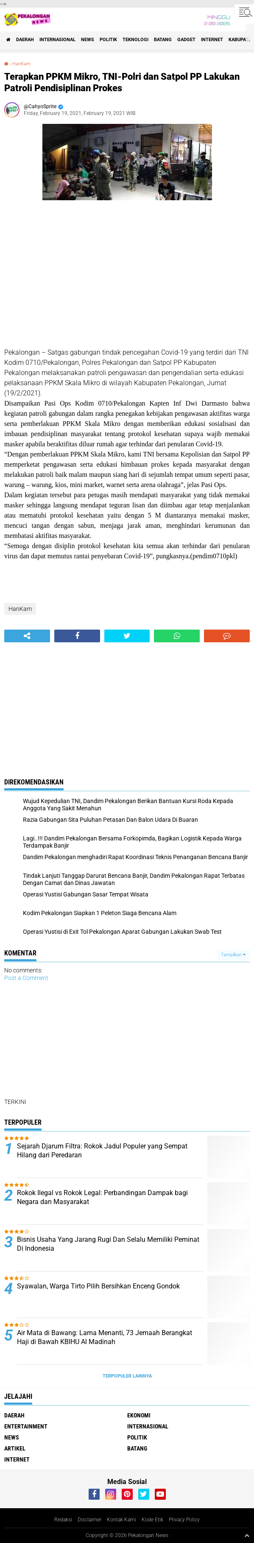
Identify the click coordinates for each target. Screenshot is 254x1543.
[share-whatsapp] (177, 636)
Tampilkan (233, 955)
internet (212, 39)
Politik (108, 39)
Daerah (25, 39)
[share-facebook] (77, 636)
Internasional (57, 39)
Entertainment (25, 1426)
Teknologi (135, 39)
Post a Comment (26, 978)
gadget (186, 39)
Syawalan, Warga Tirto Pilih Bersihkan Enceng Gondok (98, 1286)
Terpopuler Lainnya (127, 1376)
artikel (14, 1448)
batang (163, 39)
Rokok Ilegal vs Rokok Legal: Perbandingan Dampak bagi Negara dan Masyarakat (102, 1197)
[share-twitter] (127, 636)
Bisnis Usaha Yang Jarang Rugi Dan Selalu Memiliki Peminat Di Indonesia (108, 1243)
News (87, 39)
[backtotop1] (246, 1535)
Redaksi (63, 1520)
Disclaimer (89, 1520)
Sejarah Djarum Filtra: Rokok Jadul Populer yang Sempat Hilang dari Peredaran (102, 1150)
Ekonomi (139, 1415)
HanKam (21, 64)
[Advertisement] (127, 275)
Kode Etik (152, 1520)
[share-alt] (27, 636)
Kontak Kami (121, 1520)
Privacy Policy (184, 1520)
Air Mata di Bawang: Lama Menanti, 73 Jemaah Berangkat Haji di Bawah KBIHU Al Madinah (104, 1337)
